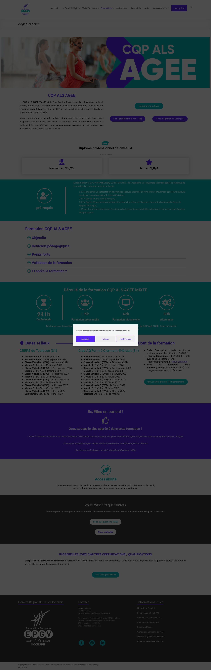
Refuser (105, 339)
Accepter (85, 339)
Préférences (125, 339)
